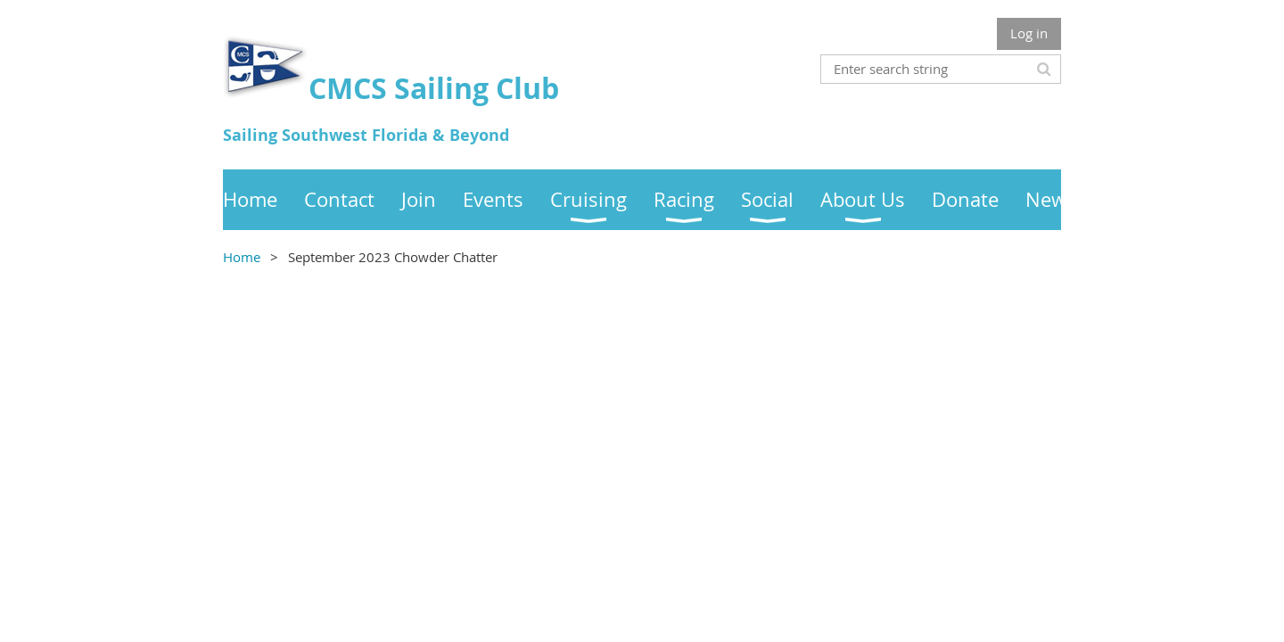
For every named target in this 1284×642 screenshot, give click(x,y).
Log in (1029, 33)
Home (241, 257)
